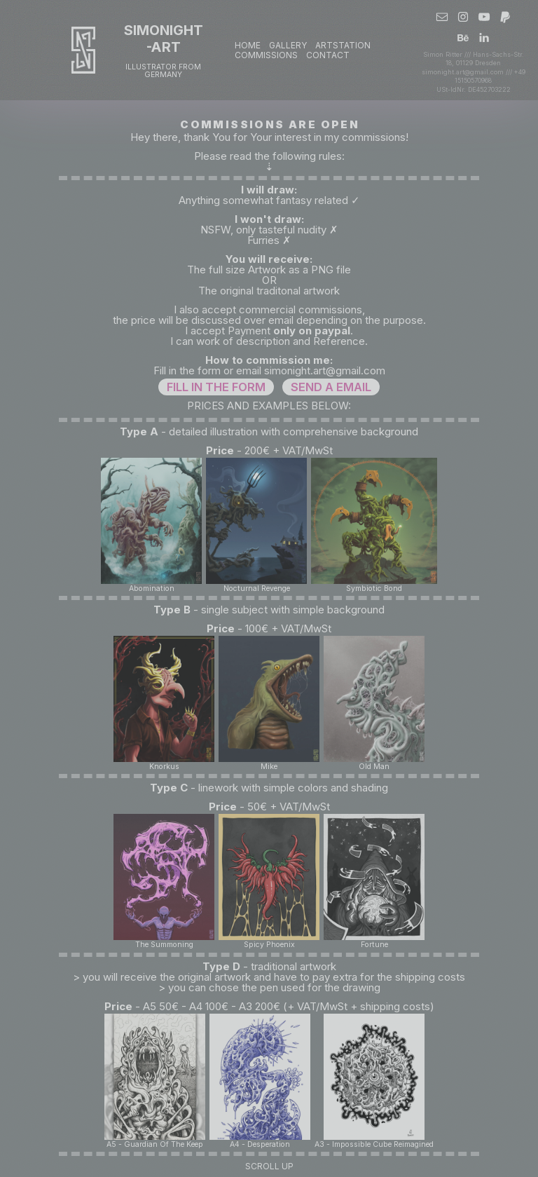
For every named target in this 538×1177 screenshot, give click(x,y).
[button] (442, 16)
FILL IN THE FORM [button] (216, 387)
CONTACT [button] (328, 55)
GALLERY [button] (288, 45)
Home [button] (248, 45)
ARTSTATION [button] (343, 45)
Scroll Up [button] (269, 1166)
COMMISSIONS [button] (266, 55)
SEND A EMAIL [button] (331, 387)
